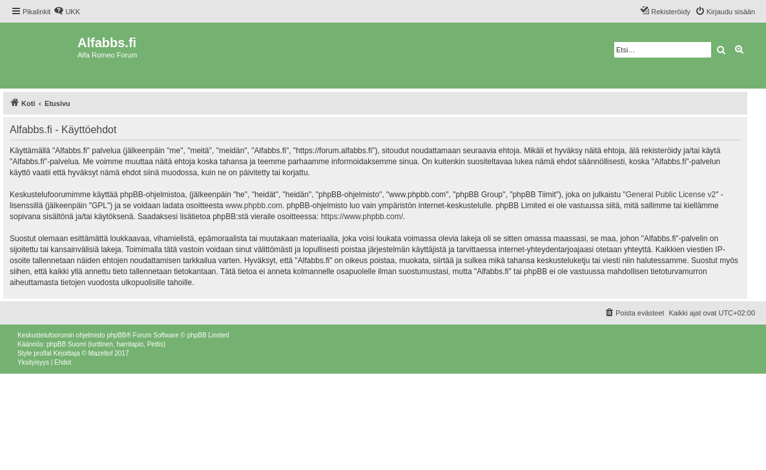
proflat (43, 353)
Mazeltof (100, 353)
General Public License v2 (671, 194)
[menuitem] (67, 11)
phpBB (116, 335)
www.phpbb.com (253, 205)
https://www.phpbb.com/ (362, 216)
